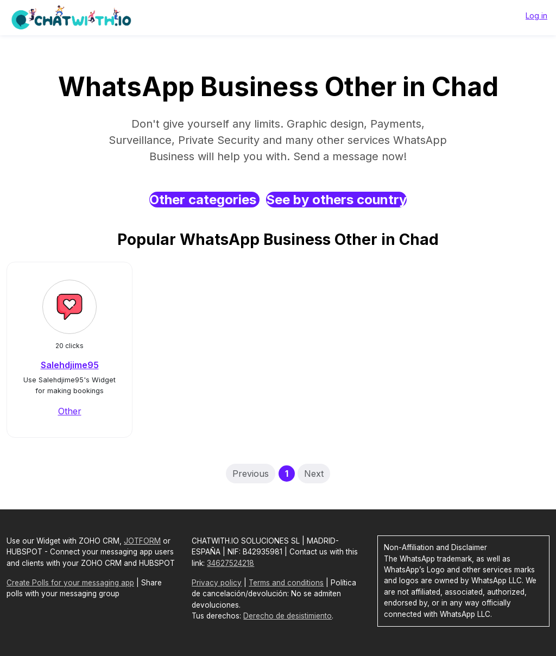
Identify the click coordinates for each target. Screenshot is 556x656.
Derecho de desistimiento (287, 615)
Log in (536, 15)
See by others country (336, 199)
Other (69, 411)
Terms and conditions (286, 582)
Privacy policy (217, 582)
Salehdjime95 (70, 364)
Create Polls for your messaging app (70, 582)
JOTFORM (142, 541)
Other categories (204, 199)
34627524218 (230, 563)
